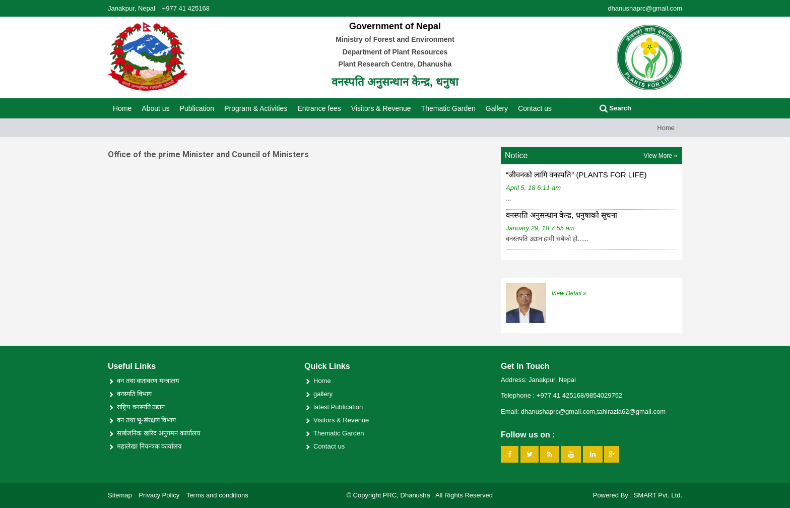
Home (122, 108)
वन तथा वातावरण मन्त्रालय (148, 381)
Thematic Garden (448, 108)
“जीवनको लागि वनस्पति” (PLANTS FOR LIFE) (576, 174)
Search (615, 108)
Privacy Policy (159, 495)
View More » (660, 155)
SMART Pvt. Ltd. (658, 495)
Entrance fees (319, 108)
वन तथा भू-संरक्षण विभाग (146, 420)
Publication (197, 108)
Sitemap (120, 495)
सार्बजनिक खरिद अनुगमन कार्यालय (159, 433)
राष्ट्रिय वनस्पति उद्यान (141, 407)
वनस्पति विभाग (134, 394)
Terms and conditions (217, 495)
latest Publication (338, 407)
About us (155, 108)
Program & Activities (255, 108)
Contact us (535, 108)
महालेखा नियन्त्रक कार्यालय (149, 446)
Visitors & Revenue (381, 108)
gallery (323, 394)
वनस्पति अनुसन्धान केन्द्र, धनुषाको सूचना (561, 215)
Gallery (497, 108)
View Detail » (568, 293)
